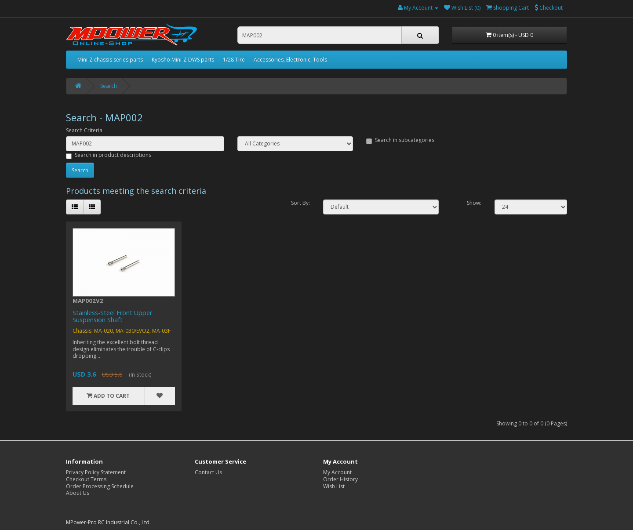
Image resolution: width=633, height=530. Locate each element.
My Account (337, 472)
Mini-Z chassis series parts (110, 59)
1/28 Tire (234, 59)
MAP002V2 (88, 301)
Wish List (334, 486)
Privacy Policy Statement (96, 472)
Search (108, 86)
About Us (77, 493)
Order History (340, 479)
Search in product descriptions (108, 155)
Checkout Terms (86, 479)
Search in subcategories (400, 140)
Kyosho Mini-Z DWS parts (183, 59)
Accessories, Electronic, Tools (290, 59)
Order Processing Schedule (100, 486)
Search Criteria (84, 130)
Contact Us (208, 472)
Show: (474, 203)
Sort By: (300, 203)
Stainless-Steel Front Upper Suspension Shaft (112, 316)
